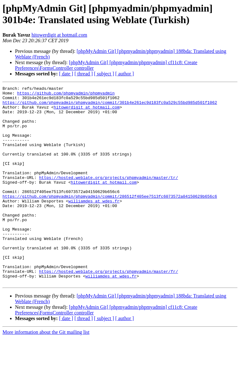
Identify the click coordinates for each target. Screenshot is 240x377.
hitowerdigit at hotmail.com (59, 35)
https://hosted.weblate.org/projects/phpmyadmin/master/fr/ (108, 309)
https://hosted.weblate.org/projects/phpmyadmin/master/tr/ (108, 196)
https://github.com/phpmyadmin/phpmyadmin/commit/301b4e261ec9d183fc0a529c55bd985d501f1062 (109, 106)
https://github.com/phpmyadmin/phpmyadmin (66, 95)
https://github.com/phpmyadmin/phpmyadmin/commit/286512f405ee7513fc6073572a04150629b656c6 (109, 219)
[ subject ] (104, 73)
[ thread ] (83, 73)
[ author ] (124, 73)
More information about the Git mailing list (45, 371)
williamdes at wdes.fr (94, 224)
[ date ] (66, 73)
